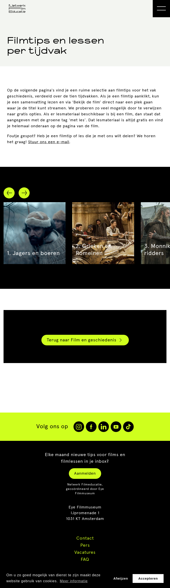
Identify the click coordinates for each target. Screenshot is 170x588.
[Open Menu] (161, 8)
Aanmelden (85, 474)
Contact (85, 538)
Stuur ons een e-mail (48, 142)
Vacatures (85, 552)
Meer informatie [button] (74, 581)
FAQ (85, 559)
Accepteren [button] (148, 578)
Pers (85, 545)
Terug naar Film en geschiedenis (85, 340)
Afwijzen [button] (120, 578)
